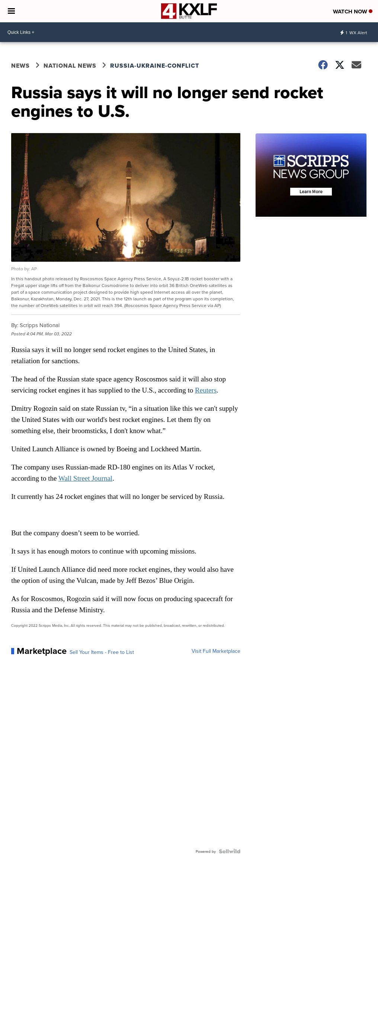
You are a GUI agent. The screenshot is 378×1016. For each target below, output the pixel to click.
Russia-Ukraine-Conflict (154, 65)
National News (70, 65)
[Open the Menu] (11, 11)
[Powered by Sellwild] (229, 851)
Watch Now (352, 11)
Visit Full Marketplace (216, 651)
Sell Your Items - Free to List (102, 652)
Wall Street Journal (85, 478)
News (20, 65)
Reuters (206, 390)
